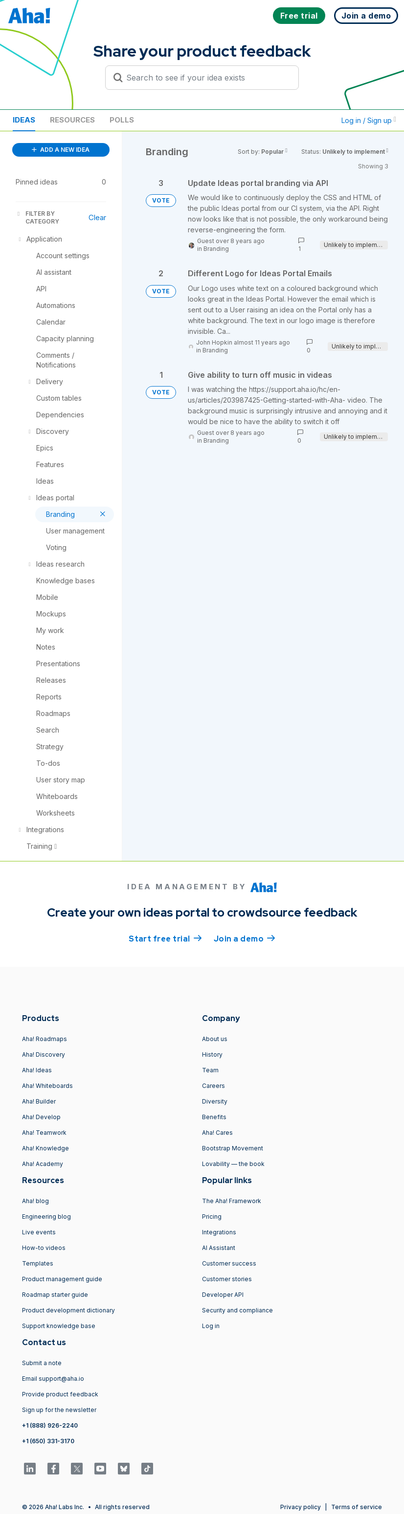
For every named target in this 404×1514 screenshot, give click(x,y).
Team (210, 1070)
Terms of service (356, 1507)
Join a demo (244, 938)
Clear (97, 217)
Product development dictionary (68, 1310)
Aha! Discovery (43, 1054)
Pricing (212, 1216)
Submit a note (42, 1363)
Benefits (214, 1117)
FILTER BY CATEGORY (37, 217)
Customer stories (227, 1279)
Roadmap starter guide (55, 1294)
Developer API (223, 1294)
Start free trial (165, 938)
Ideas (24, 119)
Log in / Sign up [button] (368, 120)
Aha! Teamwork (44, 1132)
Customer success (229, 1263)
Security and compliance (237, 1310)
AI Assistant (218, 1247)
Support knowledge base (58, 1326)
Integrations (219, 1232)
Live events (39, 1232)
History (212, 1054)
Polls (122, 119)
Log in (211, 1326)
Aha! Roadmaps (44, 1039)
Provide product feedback (60, 1394)
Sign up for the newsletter (59, 1409)
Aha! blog (35, 1201)
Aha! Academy (42, 1163)
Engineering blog (46, 1216)
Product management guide (62, 1279)
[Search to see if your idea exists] (206, 77)
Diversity (214, 1101)
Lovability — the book (233, 1163)
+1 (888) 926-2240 (50, 1425)
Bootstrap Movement (232, 1148)
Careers (213, 1085)
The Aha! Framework (231, 1201)
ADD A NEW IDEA (61, 149)
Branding (216, 248)
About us (214, 1039)
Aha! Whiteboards (47, 1085)
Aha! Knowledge (45, 1148)
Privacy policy (300, 1507)
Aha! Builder (39, 1101)
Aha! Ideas (37, 1070)
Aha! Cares (217, 1132)
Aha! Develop (41, 1117)
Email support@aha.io (53, 1378)
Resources (72, 119)
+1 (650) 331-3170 (48, 1441)
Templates (37, 1263)
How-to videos (44, 1247)
